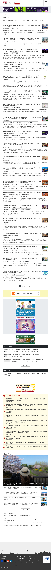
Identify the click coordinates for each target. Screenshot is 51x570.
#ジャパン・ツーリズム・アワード (31, 81)
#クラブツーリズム (33, 122)
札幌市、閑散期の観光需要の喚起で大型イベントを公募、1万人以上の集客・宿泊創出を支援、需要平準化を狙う (21, 104)
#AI (32, 184)
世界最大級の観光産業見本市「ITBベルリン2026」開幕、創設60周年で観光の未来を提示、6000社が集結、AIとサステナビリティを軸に (22, 193)
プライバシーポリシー (19, 560)
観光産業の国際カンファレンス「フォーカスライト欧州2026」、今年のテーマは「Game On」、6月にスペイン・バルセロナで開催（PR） (22, 132)
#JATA (4, 81)
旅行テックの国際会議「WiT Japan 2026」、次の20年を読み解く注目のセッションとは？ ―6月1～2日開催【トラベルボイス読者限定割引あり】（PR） (22, 50)
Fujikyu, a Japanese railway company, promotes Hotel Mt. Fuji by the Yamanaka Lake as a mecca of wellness (25, 519)
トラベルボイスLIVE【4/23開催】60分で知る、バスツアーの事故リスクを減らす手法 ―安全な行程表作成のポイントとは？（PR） (22, 117)
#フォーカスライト (19, 135)
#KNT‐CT (26, 122)
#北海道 (18, 107)
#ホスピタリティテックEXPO (28, 224)
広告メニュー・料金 (18, 563)
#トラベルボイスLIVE (17, 122)
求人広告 (39, 563)
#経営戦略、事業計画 (24, 261)
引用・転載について (31, 558)
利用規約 (28, 560)
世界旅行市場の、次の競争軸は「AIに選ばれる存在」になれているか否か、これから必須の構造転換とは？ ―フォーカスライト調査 (22, 181)
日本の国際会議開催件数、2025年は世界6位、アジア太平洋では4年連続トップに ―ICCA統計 (21, 25)
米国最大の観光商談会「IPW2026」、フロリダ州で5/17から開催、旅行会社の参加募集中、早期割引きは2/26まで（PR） (22, 272)
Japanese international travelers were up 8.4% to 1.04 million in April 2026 (22, 525)
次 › (30, 286)
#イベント (17, 66)
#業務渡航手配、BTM (25, 209)
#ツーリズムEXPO (7, 83)
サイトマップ (36, 560)
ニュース (8, 14)
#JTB (13, 261)
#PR (17, 53)
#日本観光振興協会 (16, 83)
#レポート (30, 94)
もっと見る (25, 365)
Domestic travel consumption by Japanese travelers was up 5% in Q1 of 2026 (23, 523)
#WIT (13, 53)
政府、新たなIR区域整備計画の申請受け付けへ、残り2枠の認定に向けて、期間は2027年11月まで (21, 168)
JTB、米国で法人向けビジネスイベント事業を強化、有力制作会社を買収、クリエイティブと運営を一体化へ (22, 258)
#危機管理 (14, 41)
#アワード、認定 (18, 81)
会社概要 (29, 556)
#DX (7, 224)
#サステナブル (20, 94)
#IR (13, 171)
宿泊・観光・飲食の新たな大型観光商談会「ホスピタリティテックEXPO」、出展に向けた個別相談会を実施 (21, 219)
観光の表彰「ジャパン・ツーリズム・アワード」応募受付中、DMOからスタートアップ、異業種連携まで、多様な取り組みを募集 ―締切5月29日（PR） (21, 76)
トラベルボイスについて (19, 556)
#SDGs (13, 94)
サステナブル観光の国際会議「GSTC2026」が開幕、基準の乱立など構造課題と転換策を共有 (22, 91)
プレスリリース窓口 (30, 563)
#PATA (13, 250)
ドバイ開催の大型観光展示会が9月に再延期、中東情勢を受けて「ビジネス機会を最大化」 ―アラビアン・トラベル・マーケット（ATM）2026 (21, 38)
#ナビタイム (5, 122)
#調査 (13, 184)
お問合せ (16, 565)
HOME (4, 14)
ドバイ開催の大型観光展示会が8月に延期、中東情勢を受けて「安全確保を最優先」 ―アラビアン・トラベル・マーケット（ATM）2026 (21, 157)
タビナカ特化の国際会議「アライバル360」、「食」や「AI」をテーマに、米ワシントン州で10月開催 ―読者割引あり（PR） (21, 63)
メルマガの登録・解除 (19, 558)
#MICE (18, 28)
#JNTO (13, 28)
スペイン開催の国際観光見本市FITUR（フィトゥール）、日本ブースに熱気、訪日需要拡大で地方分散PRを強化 (22, 234)
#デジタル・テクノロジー (23, 196)
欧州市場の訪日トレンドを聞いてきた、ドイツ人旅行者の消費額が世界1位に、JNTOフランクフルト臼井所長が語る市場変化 (21, 144)
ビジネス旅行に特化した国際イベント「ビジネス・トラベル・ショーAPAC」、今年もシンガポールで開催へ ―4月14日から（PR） (21, 206)
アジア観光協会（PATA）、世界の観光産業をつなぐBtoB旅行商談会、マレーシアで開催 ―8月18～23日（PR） (22, 247)
